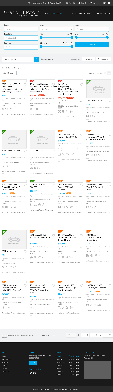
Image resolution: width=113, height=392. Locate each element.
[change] (22, 66)
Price (41, 32)
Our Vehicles (57, 13)
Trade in (87, 13)
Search (82, 3)
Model (77, 23)
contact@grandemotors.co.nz (40, 354)
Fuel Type (7, 41)
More (107, 13)
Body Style (8, 32)
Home (47, 13)
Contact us (97, 13)
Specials (78, 13)
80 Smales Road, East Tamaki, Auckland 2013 (44, 3)
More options (47, 57)
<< (71, 333)
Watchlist (94, 3)
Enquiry (33, 361)
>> (111, 333)
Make (42, 23)
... (102, 333)
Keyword (7, 23)
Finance (68, 13)
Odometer (43, 41)
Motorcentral (74, 388)
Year (76, 32)
